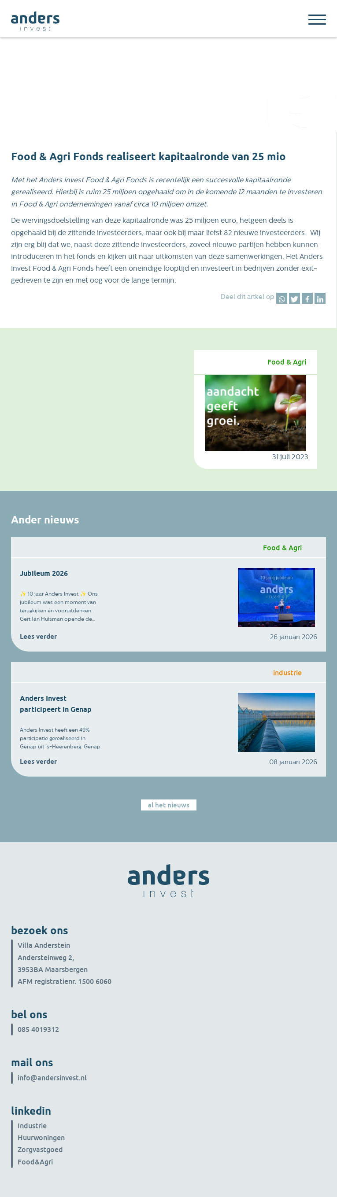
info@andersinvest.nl (52, 1077)
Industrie (32, 1125)
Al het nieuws (168, 805)
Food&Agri (35, 1161)
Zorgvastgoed (40, 1149)
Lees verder (38, 637)
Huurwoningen (41, 1137)
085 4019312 (38, 1029)
